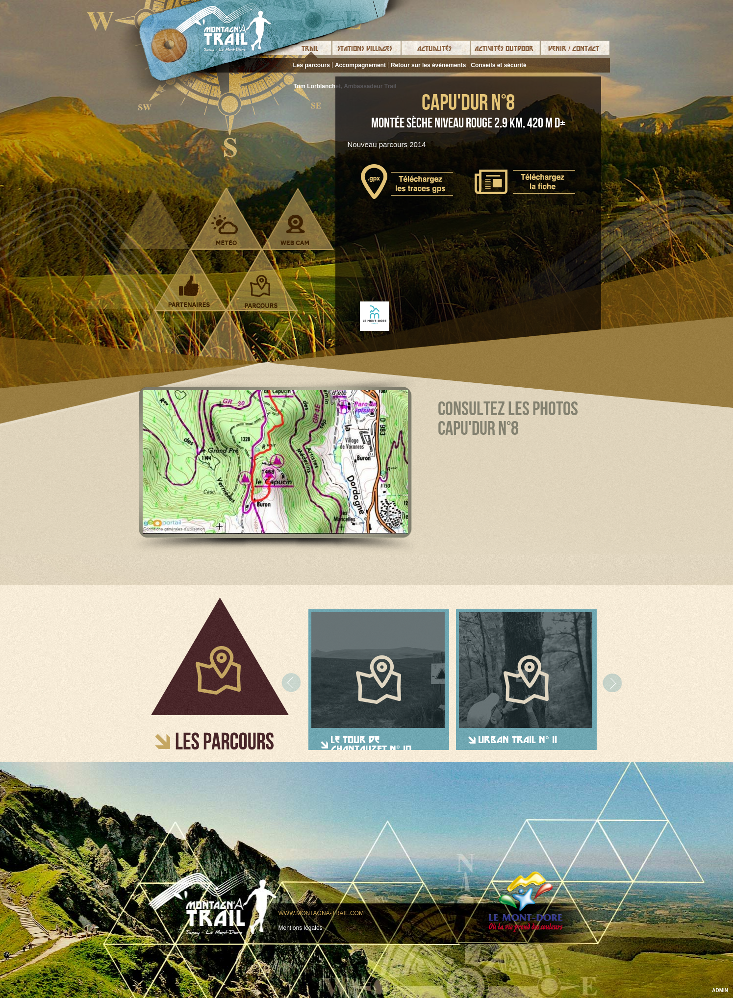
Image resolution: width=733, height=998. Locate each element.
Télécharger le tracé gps (407, 181)
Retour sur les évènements (428, 65)
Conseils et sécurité (498, 65)
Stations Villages (364, 48)
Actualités (434, 48)
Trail (310, 48)
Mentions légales (300, 927)
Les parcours (311, 65)
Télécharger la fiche (525, 182)
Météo (225, 230)
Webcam (295, 230)
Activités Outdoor (504, 48)
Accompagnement (360, 65)
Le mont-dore (525, 902)
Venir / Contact (573, 48)
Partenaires (189, 291)
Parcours (261, 291)
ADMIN (720, 990)
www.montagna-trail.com (321, 913)
